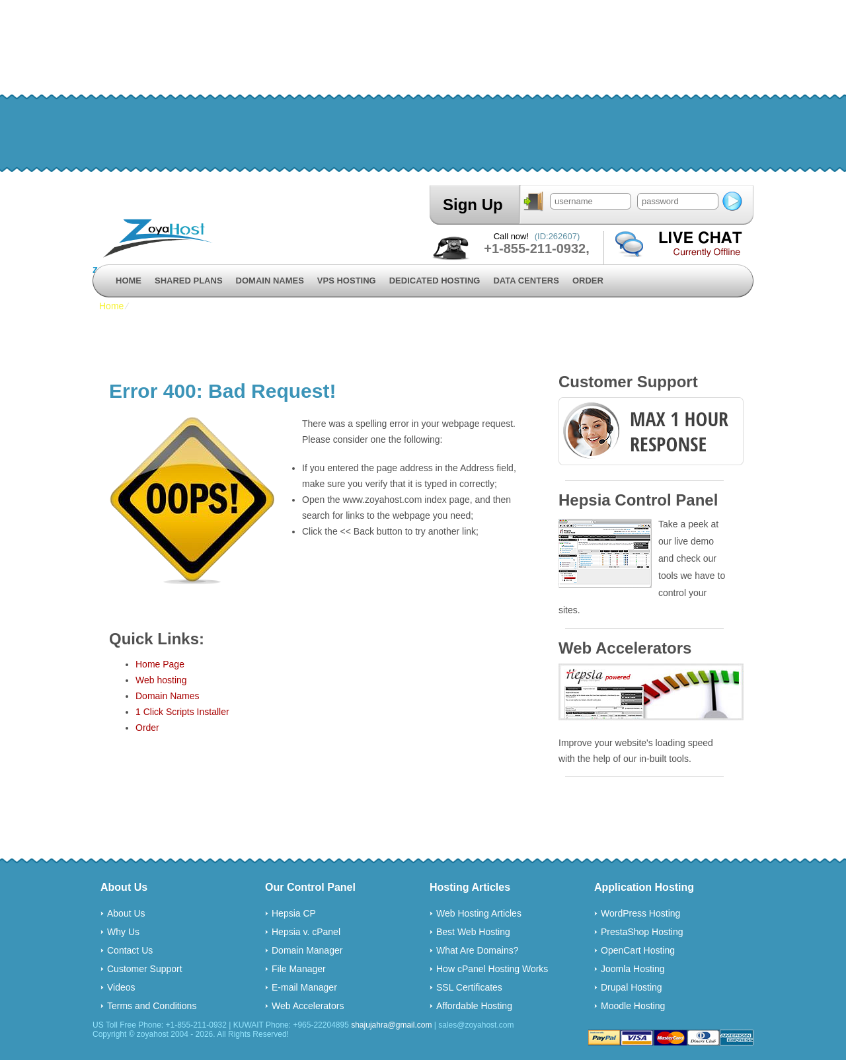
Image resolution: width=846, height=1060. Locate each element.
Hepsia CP (294, 913)
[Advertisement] (396, 92)
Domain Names (270, 280)
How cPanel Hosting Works (492, 969)
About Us (126, 913)
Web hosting (161, 680)
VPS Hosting (346, 280)
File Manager (299, 969)
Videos (121, 987)
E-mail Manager (304, 987)
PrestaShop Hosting (642, 932)
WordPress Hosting (640, 913)
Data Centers (525, 280)
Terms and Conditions (151, 1006)
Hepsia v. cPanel (306, 932)
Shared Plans (189, 280)
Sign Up (473, 204)
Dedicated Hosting (435, 280)
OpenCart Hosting (638, 950)
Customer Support (144, 969)
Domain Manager (307, 950)
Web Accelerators (308, 1006)
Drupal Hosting (631, 987)
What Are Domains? (477, 950)
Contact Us (130, 950)
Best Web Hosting (473, 932)
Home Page (159, 664)
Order (587, 280)
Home (128, 280)
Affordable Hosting (474, 1006)
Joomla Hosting (633, 969)
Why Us (123, 932)
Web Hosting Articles (478, 913)
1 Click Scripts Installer (182, 711)
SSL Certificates (469, 987)
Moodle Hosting (633, 1006)
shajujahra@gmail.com (391, 1025)
